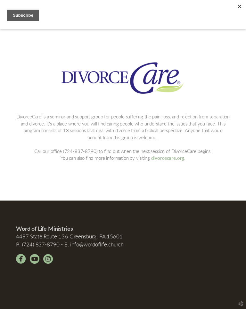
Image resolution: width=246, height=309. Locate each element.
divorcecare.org (167, 158)
